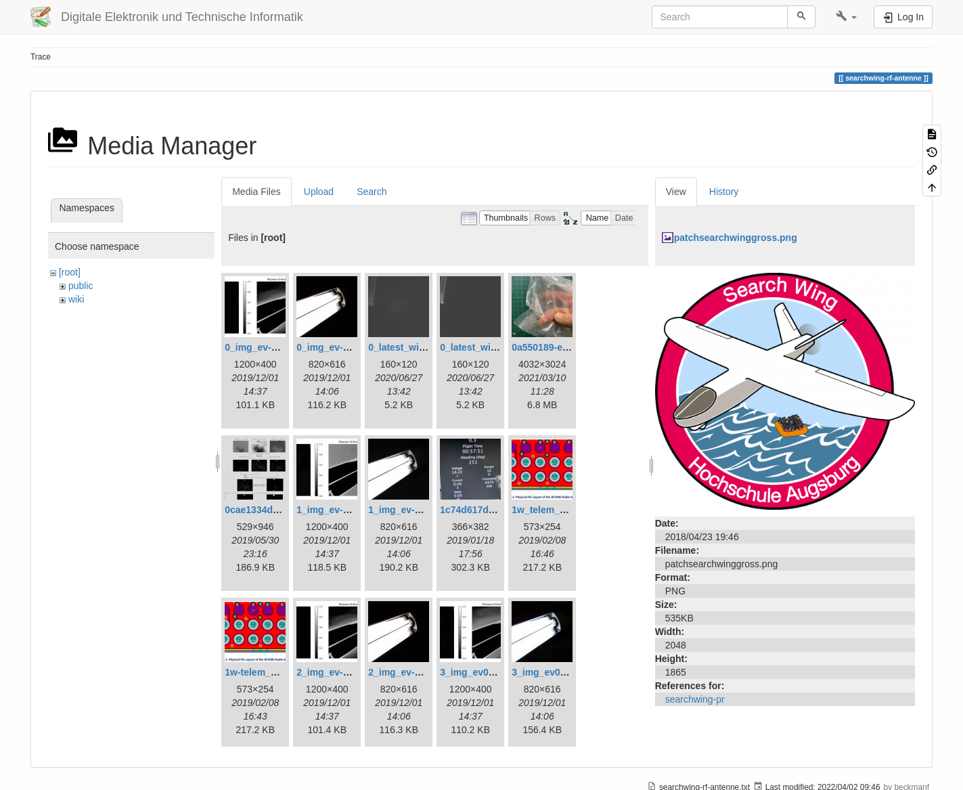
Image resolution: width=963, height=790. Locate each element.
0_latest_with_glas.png (420, 347)
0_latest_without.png (487, 347)
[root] (70, 272)
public (80, 285)
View (676, 191)
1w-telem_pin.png (265, 672)
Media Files (256, 191)
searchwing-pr (695, 699)
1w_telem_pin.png (553, 509)
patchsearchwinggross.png (735, 237)
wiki (76, 299)
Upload (319, 191)
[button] (846, 17)
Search (371, 191)
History (724, 191)
